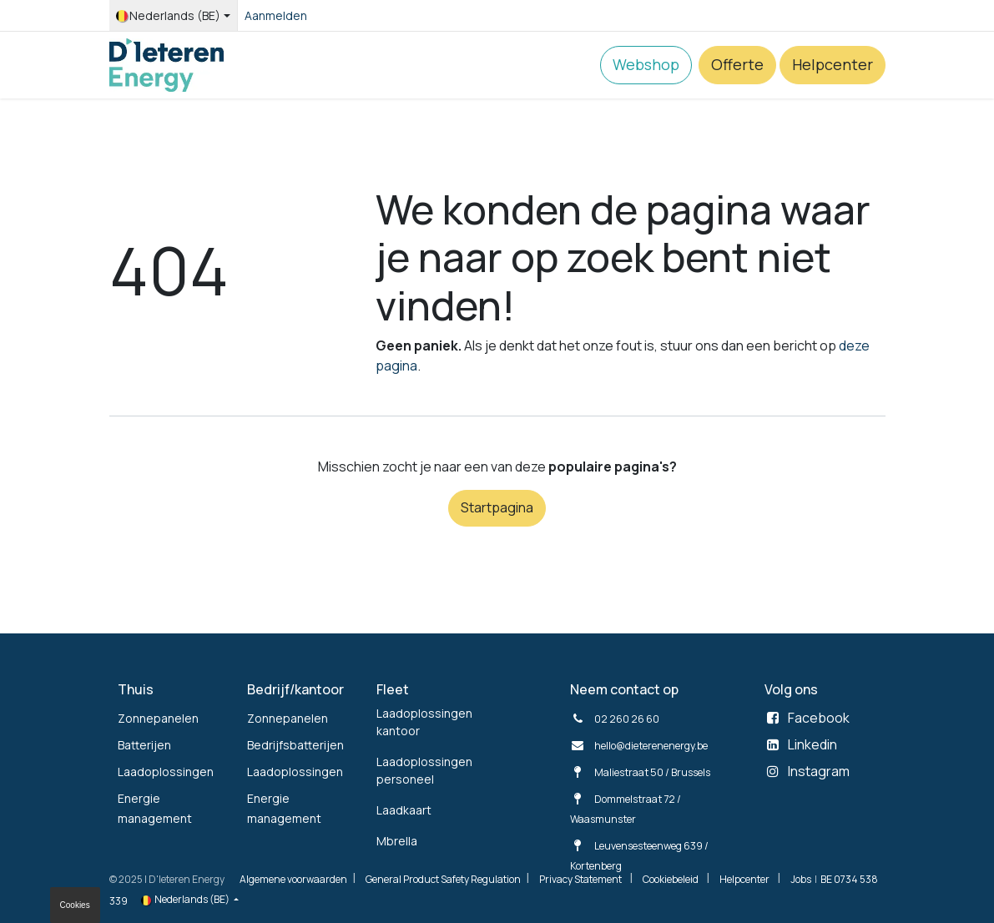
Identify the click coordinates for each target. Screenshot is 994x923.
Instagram (819, 771)
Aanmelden (276, 15)
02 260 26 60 (626, 719)
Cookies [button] (75, 905)
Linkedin (812, 744)
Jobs (800, 879)
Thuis (136, 689)
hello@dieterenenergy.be (651, 746)
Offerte (737, 64)
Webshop (646, 64)
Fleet (392, 689)
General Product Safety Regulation (443, 879)
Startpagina (497, 507)
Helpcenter (832, 64)
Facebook (819, 718)
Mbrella (396, 841)
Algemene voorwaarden (293, 879)
